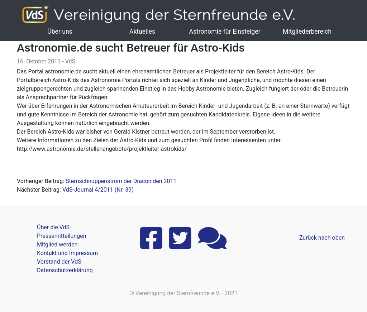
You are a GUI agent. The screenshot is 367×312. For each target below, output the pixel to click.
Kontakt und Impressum (67, 253)
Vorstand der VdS (59, 261)
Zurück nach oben (322, 237)
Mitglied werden (57, 244)
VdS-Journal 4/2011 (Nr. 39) (98, 189)
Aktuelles (142, 31)
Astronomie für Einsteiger (224, 31)
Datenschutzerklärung (65, 270)
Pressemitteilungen (61, 235)
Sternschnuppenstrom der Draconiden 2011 (121, 181)
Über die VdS (53, 227)
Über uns (59, 31)
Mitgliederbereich (307, 31)
